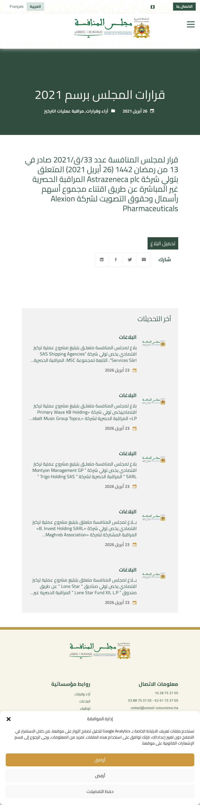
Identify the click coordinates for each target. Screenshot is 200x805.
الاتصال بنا (184, 6)
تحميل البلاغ (162, 243)
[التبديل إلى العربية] (35, 6)
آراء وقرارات (97, 111)
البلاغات (128, 353)
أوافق (100, 760)
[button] (8, 719)
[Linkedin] (102, 259)
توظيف (85, 708)
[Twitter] (130, 259)
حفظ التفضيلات (100, 791)
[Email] (144, 259)
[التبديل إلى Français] (17, 6)
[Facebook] (116, 259)
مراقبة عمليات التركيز (64, 111)
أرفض (100, 775)
